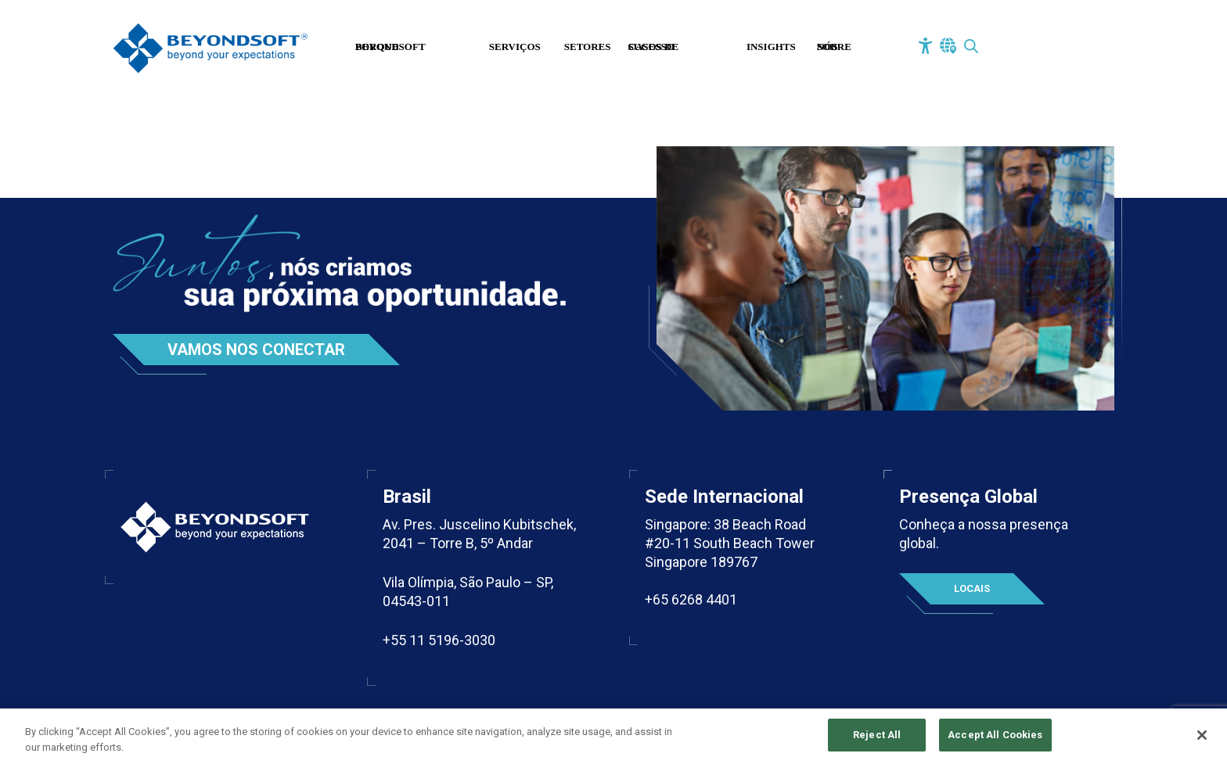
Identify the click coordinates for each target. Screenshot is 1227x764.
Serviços (515, 46)
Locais (972, 588)
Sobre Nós (834, 46)
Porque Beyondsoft (390, 46)
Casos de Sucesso (653, 46)
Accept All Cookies (995, 738)
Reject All (877, 738)
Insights (771, 46)
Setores (587, 46)
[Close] (1202, 737)
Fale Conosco (1039, 48)
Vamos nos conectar (256, 349)
